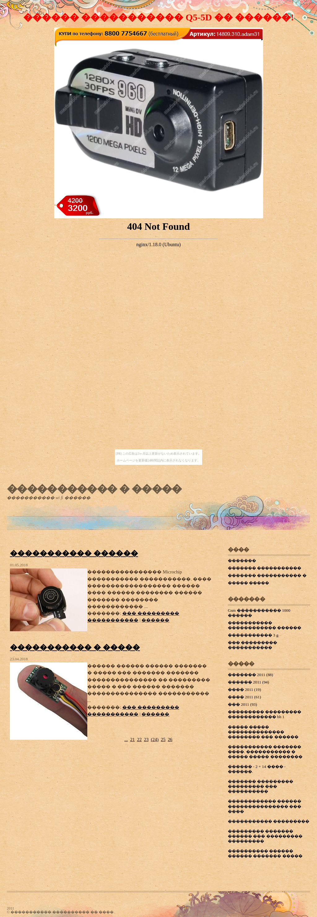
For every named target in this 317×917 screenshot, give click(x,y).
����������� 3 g (253, 635)
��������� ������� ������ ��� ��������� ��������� (265, 836)
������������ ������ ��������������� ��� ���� (264, 806)
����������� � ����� (94, 489)
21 (132, 739)
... (126, 739)
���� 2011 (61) (244, 697)
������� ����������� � (267, 575)
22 (139, 739)
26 (170, 739)
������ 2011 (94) (248, 682)
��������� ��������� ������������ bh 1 (264, 714)
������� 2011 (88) (250, 674)
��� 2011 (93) (242, 704)
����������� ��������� (268, 821)
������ (155, 620)
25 (163, 739)
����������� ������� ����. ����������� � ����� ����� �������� (265, 751)
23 (146, 739)
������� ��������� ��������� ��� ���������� (260, 786)
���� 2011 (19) (244, 689)
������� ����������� (264, 568)
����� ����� (248, 583)
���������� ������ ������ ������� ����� (265, 853)
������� (242, 560)
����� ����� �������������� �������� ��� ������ (263, 732)
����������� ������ (74, 553)
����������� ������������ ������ (264, 625)
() (154, 739)
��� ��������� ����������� (252, 645)
